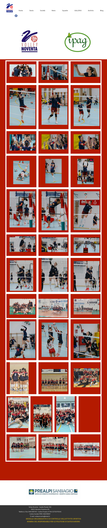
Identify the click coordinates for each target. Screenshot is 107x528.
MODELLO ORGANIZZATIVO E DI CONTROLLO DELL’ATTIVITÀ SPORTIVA (53, 519)
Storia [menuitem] (31, 10)
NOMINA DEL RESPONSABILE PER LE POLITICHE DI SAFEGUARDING (53, 521)
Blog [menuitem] (101, 10)
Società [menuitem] (42, 10)
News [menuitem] (54, 10)
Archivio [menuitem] (91, 10)
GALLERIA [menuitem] (77, 10)
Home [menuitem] (21, 10)
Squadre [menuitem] (65, 10)
